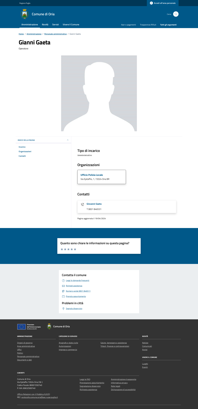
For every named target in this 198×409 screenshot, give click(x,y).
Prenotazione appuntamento (92, 382)
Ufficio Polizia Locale (92, 175)
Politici (20, 352)
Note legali (115, 386)
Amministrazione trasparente (123, 379)
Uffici (19, 349)
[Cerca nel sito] (176, 14)
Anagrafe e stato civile (68, 342)
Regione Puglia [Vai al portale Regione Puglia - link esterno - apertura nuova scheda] (24, 3)
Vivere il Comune (71, 24)
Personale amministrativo (28, 356)
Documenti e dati (24, 359)
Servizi (55, 24)
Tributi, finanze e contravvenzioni (115, 346)
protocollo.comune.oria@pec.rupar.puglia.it (39, 397)
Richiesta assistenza (88, 389)
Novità (45, 24)
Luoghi (145, 363)
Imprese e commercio (68, 349)
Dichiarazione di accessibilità (123, 389)
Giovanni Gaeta (94, 204)
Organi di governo (24, 342)
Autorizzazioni (65, 346)
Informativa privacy (119, 382)
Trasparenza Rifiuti (148, 24)
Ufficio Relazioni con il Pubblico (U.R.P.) (33, 394)
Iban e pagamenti (128, 24)
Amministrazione (29, 24)
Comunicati (147, 346)
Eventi (145, 367)
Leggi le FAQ (85, 379)
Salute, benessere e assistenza (114, 342)
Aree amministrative (26, 346)
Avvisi (144, 349)
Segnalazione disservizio (90, 386)
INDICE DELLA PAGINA (43, 140)
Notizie (145, 342)
